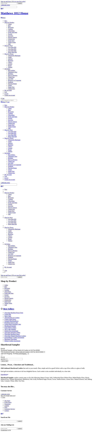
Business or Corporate (14, 80)
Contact (6, 410)
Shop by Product (9, 22)
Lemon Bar (7, 314)
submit (20, 3)
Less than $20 (12, 47)
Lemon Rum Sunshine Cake (12, 324)
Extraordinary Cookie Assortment (14, 337)
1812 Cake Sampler (10, 329)
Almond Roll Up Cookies (11, 317)
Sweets (10, 34)
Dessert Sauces (12, 37)
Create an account (9, 95)
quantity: (3, 359)
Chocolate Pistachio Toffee (12, 332)
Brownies (11, 27)
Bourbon (10, 60)
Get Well (10, 79)
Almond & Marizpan (14, 55)
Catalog (6, 405)
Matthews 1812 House (14, 13)
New (5, 21)
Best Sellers (11, 70)
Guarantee (7, 404)
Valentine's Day (12, 72)
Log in (6, 93)
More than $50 (12, 52)
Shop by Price (8, 45)
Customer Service (9, 409)
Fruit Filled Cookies (10, 327)
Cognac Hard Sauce (10, 319)
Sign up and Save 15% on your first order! (13, 1)
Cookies (10, 29)
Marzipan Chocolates (10, 339)
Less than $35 (12, 49)
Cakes (10, 24)
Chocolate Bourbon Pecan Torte (13, 312)
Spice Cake (7, 316)
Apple (10, 57)
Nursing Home (12, 83)
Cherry (10, 62)
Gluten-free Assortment (11, 331)
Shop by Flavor (8, 54)
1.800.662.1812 (5, 5)
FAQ (5, 407)
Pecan (10, 65)
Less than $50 (12, 50)
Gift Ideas (7, 69)
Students (10, 82)
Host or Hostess (12, 75)
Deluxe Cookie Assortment (12, 341)
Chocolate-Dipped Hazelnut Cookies (15, 336)
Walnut (10, 67)
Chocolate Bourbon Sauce (12, 334)
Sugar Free (11, 40)
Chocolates (11, 31)
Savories (10, 35)
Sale (9, 44)
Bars (9, 26)
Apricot (10, 59)
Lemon (10, 64)
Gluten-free (11, 39)
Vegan (10, 85)
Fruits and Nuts (12, 32)
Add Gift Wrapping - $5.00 (9, 353)
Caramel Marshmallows (11, 321)
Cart (5, 92)
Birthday (10, 74)
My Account (8, 90)
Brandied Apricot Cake (11, 322)
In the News (7, 402)
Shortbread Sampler (10, 326)
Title (2, 352)
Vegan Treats (12, 42)
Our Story (7, 400)
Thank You (11, 77)
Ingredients (4, 374)
